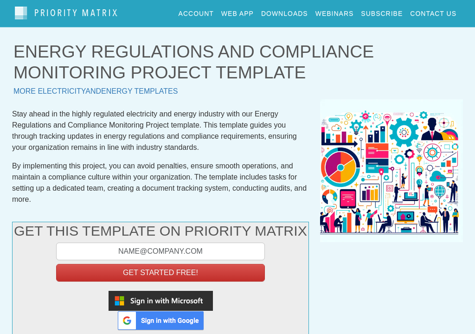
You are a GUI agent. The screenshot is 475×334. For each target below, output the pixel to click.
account (196, 11)
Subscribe (382, 11)
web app (237, 11)
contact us (433, 11)
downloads (284, 11)
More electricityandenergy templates (95, 87)
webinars (334, 11)
